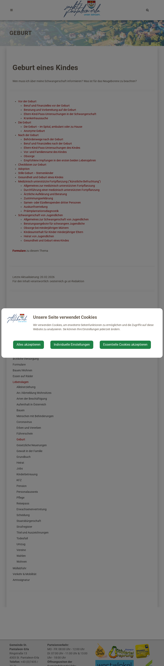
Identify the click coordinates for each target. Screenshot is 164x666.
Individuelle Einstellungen (72, 344)
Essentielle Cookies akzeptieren (125, 344)
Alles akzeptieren (28, 344)
